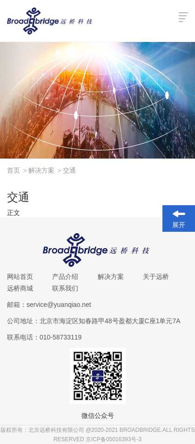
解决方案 (45, 170)
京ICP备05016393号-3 (113, 439)
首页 (17, 170)
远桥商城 (20, 288)
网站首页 (20, 276)
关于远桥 (156, 276)
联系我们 (65, 288)
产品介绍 (65, 276)
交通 (69, 170)
